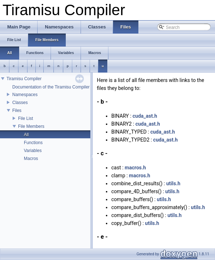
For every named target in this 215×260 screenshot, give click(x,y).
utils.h (173, 183)
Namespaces (25, 94)
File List (25, 118)
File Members (31, 126)
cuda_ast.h (145, 116)
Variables (33, 150)
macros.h (135, 167)
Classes (20, 102)
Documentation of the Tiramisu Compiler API (55, 87)
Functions (33, 142)
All (26, 134)
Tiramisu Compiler (24, 78)
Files (16, 110)
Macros (31, 158)
